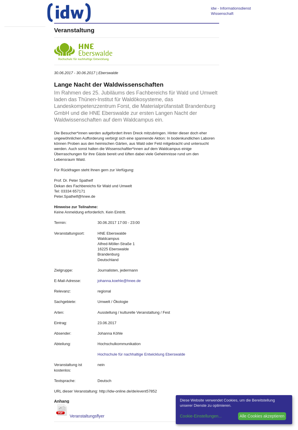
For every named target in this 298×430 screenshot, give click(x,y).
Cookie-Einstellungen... (201, 416)
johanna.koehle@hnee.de (119, 281)
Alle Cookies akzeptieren (262, 416)
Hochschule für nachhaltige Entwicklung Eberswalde (141, 354)
